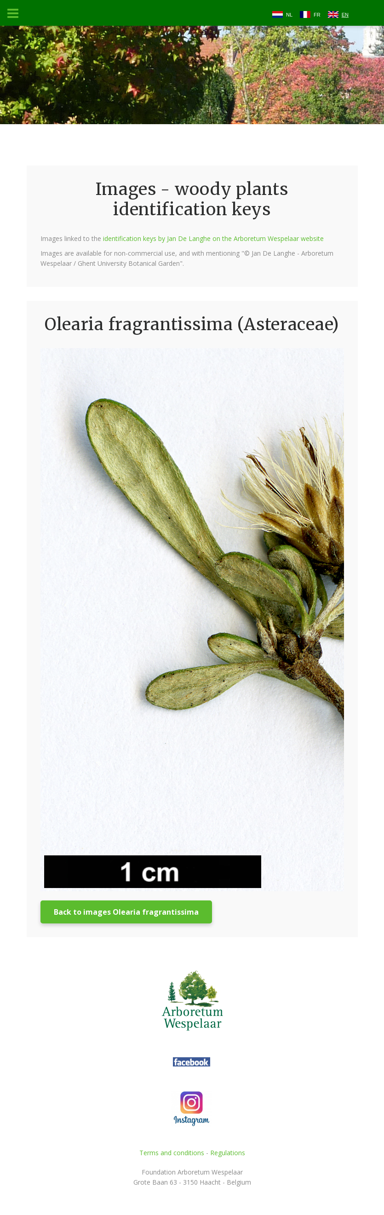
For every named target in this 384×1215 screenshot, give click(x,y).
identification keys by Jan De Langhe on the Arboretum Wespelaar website (213, 238)
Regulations (227, 1152)
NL (289, 14)
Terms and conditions (171, 1152)
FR (317, 14)
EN (345, 14)
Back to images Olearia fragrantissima (126, 912)
